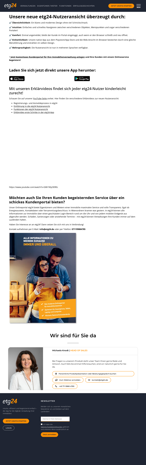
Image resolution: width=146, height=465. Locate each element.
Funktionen (65, 6)
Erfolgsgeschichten (83, 6)
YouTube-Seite (40, 98)
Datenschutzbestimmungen (52, 427)
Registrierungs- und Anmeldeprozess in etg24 (35, 103)
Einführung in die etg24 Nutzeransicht (32, 106)
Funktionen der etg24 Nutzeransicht (31, 109)
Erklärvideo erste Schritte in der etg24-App (34, 112)
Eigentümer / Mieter (47, 6)
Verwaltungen (27, 6)
